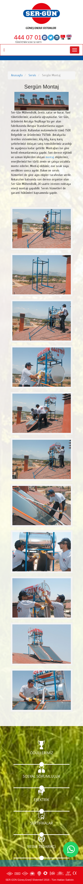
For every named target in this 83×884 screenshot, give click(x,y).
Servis (32, 75)
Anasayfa (17, 75)
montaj (50, 157)
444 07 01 (28, 37)
